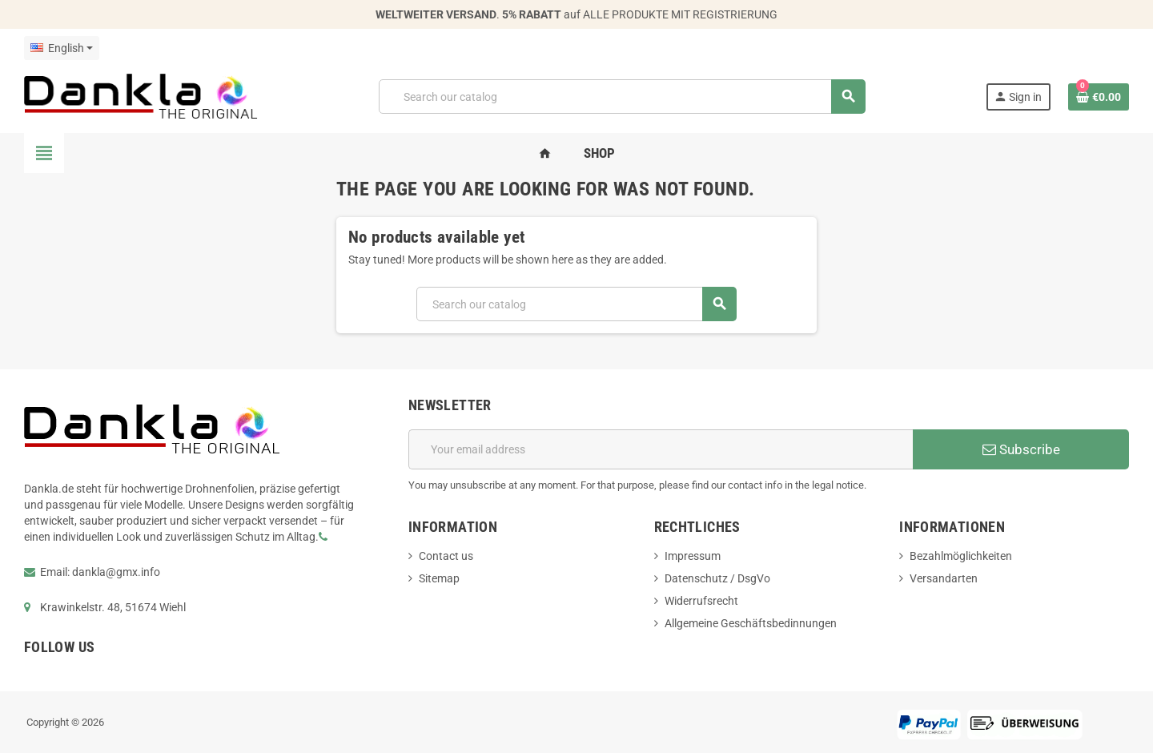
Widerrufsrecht (701, 600)
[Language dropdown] (61, 48)
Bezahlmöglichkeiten (961, 556)
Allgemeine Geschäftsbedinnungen (751, 623)
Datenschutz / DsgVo (717, 578)
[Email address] (660, 449)
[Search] (622, 96)
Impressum (693, 556)
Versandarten (944, 578)
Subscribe (1021, 449)
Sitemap (439, 578)
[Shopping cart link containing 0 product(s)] (1098, 97)
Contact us (446, 556)
